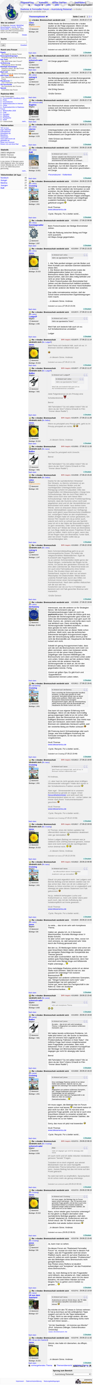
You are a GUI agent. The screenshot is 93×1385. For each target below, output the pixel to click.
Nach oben (32, 53)
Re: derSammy (34, 686)
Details (24, 35)
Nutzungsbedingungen (52, 1381)
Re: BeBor (46, 420)
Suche (37, 5)
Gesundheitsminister (57, 795)
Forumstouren (8, 102)
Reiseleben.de (5, 133)
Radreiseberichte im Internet (13, 103)
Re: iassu (45, 449)
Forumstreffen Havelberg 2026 (13, 98)
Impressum (20, 1381)
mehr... (24, 121)
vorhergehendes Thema (40, 1365)
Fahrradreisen (5, 131)
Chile (4, 112)
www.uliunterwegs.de (57, 1332)
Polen (5, 100)
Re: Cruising (46, 827)
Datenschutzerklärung (34, 1381)
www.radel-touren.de (7, 139)
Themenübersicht (63, 1365)
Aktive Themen (59, 2)
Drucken (87, 52)
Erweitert (24, 45)
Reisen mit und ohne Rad (9, 144)
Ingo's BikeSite (5, 130)
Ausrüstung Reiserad (61, 9)
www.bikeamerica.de (57, 209)
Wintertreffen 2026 (9, 111)
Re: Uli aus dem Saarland (38, 1340)
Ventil (5, 120)
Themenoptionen (38, 16)
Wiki (57, 5)
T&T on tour (4, 128)
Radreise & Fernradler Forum (34, 9)
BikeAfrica (4, 135)
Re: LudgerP (46, 342)
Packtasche (7, 118)
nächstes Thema (83, 1365)
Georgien (6, 114)
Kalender (43, 2)
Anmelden (80, 2)
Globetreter (4, 137)
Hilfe (48, 5)
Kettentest (67, 175)
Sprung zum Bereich (62, 1371)
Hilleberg (6, 116)
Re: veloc (32, 58)
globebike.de (4, 140)
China (5, 105)
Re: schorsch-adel (35, 102)
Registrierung (27, 2)
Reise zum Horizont (7, 142)
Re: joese (45, 998)
